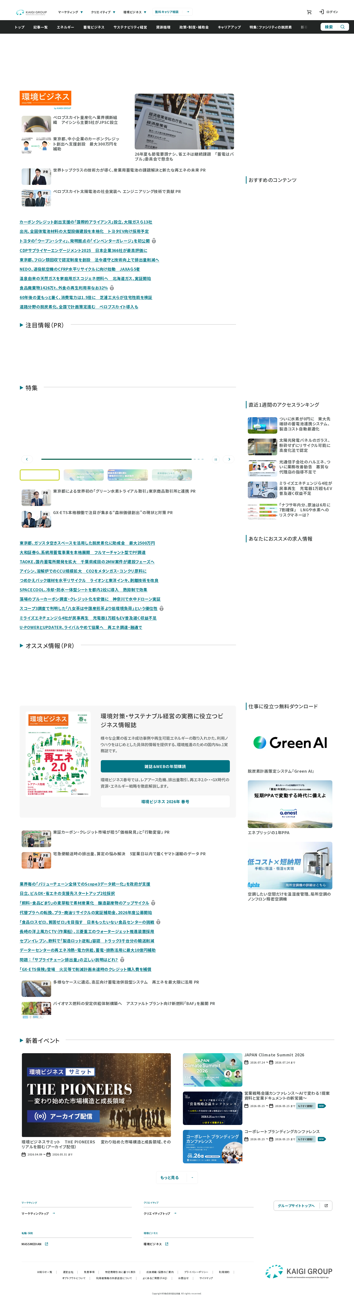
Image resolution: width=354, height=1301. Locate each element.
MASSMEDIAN (35, 1244)
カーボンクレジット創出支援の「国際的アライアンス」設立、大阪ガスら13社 (86, 221)
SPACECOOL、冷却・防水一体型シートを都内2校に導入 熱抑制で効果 (84, 589)
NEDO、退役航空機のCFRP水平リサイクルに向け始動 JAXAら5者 (80, 268)
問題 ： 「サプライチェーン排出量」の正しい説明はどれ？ (69, 959)
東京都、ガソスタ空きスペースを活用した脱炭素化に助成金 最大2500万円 (87, 542)
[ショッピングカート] (309, 12)
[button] (71, 123)
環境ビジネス (156, 1244)
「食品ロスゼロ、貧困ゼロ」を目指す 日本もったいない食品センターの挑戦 (87, 921)
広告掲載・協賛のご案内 (162, 1272)
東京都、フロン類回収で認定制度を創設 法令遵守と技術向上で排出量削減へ (89, 259)
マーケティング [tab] (70, 12)
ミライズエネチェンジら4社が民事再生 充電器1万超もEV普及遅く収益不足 (88, 617)
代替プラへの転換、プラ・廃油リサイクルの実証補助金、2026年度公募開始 (86, 912)
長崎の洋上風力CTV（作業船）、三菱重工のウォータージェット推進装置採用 (87, 931)
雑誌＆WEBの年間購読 (165, 766)
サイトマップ (206, 1278)
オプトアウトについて (76, 1278)
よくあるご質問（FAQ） (158, 1278)
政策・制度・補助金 (196, 27)
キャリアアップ (231, 27)
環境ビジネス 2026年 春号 (165, 801)
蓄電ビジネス (96, 27)
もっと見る (177, 1177)
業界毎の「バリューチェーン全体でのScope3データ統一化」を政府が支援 (85, 883)
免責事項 (91, 1272)
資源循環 (166, 27)
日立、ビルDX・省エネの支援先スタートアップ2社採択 (67, 893)
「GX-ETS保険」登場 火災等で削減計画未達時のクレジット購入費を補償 (85, 969)
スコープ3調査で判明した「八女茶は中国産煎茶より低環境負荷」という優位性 (89, 608)
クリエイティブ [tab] (103, 12)
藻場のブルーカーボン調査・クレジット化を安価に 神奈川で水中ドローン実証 (90, 598)
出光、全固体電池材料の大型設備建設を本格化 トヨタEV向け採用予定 (84, 231)
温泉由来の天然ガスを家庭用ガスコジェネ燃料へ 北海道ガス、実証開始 (85, 278)
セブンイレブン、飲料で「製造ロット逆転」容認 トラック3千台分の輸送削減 (87, 940)
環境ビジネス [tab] (135, 12)
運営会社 (70, 1272)
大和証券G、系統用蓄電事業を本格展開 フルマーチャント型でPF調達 (83, 552)
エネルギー (68, 27)
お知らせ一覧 (47, 1272)
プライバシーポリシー (198, 1272)
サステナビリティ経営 (132, 27)
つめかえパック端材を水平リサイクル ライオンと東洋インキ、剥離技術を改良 (89, 580)
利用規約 (226, 1272)
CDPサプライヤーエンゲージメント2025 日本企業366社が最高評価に (83, 250)
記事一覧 (43, 27)
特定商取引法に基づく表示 (123, 1272)
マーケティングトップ (39, 1213)
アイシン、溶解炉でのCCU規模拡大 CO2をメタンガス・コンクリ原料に (83, 570)
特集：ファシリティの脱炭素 (273, 27)
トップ (22, 27)
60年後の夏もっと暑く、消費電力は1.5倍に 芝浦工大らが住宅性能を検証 (86, 297)
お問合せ (185, 1278)
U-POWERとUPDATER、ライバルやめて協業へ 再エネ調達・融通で (81, 627)
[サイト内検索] (335, 27)
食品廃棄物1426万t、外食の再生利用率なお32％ (64, 287)
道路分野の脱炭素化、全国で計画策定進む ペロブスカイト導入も (79, 306)
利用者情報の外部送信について (116, 1278)
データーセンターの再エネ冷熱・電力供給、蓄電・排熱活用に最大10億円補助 (88, 949)
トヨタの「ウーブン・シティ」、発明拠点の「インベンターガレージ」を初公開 (85, 240)
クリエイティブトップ (160, 1213)
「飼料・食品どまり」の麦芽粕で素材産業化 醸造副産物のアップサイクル (84, 902)
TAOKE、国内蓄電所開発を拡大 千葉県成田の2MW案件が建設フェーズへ (87, 561)
